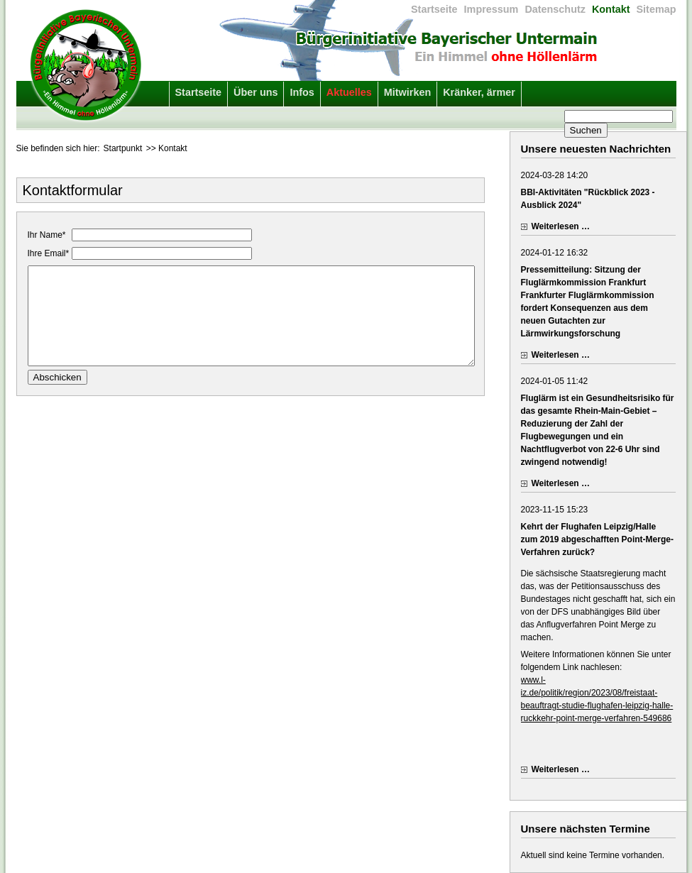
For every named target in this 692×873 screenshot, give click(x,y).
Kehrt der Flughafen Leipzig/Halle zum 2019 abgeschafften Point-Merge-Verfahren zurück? (597, 539)
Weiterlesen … (561, 226)
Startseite (434, 9)
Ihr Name (48, 235)
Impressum (491, 9)
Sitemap (656, 9)
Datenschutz (555, 9)
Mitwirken (407, 92)
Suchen (586, 130)
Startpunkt (123, 148)
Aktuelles (349, 92)
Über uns (256, 92)
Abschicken (57, 391)
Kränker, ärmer (479, 92)
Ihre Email (50, 253)
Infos (302, 92)
